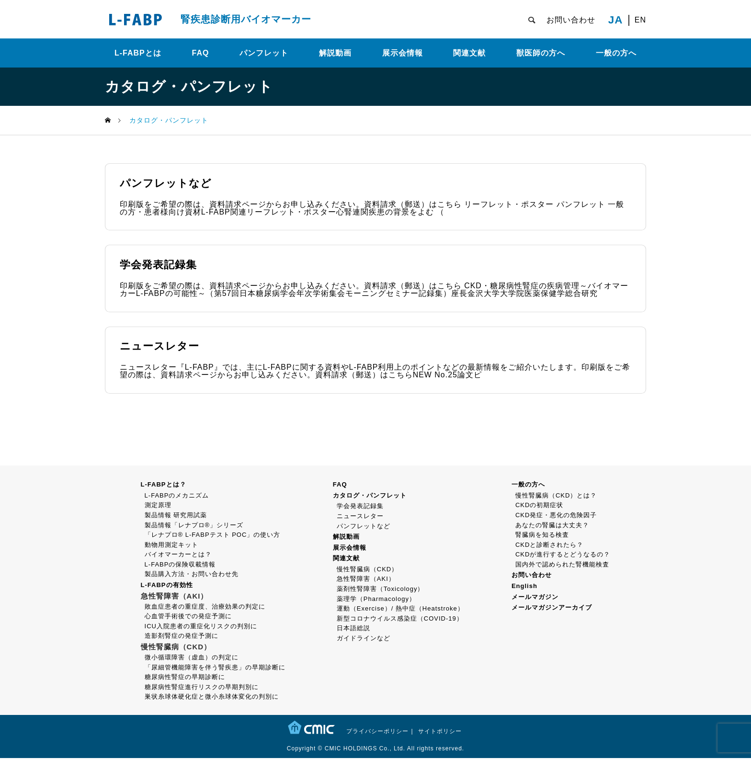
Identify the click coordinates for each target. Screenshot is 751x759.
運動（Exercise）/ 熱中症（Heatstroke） (400, 609)
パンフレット (263, 53)
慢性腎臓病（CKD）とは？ (556, 496)
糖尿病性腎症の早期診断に (185, 677)
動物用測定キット (171, 545)
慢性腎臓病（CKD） (367, 570)
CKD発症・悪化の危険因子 (556, 516)
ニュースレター (360, 517)
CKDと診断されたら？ (549, 545)
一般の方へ (616, 53)
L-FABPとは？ (163, 485)
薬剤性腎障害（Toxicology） (380, 589)
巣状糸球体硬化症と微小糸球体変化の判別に (212, 697)
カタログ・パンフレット (370, 496)
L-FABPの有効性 (167, 585)
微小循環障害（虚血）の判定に (192, 658)
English (524, 586)
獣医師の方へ (540, 53)
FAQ (200, 53)
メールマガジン (535, 597)
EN (640, 20)
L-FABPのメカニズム (177, 496)
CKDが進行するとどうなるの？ (562, 555)
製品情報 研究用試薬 (176, 516)
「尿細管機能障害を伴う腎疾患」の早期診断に (215, 668)
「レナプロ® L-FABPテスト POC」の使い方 (213, 535)
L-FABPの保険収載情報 (180, 565)
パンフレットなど (363, 526)
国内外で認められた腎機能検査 (562, 565)
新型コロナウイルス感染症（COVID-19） (400, 619)
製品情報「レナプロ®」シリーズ (194, 525)
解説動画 (335, 53)
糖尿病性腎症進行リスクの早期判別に (202, 687)
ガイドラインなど (363, 639)
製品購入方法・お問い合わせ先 (192, 574)
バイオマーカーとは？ (178, 555)
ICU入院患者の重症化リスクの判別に (201, 627)
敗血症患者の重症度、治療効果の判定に (205, 607)
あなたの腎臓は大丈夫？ (552, 525)
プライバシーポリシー (377, 732)
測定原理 (158, 506)
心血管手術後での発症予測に (188, 617)
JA (615, 20)
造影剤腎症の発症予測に (181, 636)
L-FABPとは (137, 53)
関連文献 (469, 53)
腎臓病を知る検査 (542, 535)
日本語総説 (353, 629)
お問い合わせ (570, 20)
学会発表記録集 (360, 506)
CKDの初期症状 (539, 506)
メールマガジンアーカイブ (552, 608)
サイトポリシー (440, 732)
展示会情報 (402, 53)
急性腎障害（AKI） (366, 579)
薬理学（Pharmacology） (376, 599)
